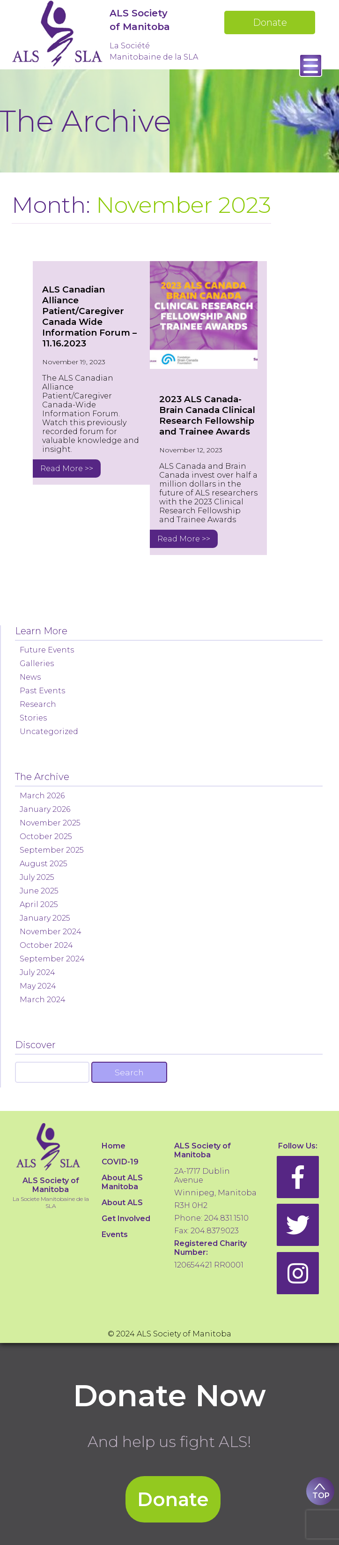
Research (38, 704)
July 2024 (37, 972)
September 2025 (52, 850)
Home (113, 1145)
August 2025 (43, 863)
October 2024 (46, 945)
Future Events (47, 649)
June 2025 (39, 890)
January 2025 (45, 918)
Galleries (37, 663)
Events (115, 1234)
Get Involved (126, 1218)
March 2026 (42, 795)
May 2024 (38, 986)
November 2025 (50, 822)
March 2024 (43, 999)
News (30, 677)
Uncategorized (49, 731)
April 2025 (39, 904)
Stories (33, 717)
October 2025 (46, 836)
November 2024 (50, 931)
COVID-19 (120, 1161)
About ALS (122, 1202)
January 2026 (45, 809)
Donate (270, 22)
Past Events (42, 690)
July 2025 (37, 877)
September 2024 (52, 958)
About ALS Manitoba (122, 1182)
